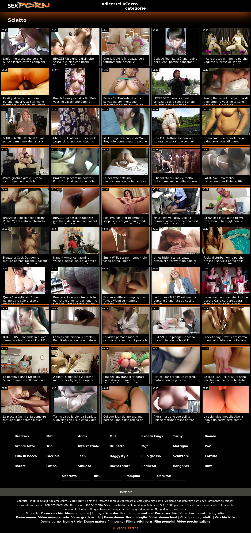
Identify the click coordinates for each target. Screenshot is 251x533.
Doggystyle (119, 456)
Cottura (211, 456)
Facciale (53, 456)
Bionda (210, 436)
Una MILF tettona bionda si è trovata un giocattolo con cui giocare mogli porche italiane (174, 141)
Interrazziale (88, 446)
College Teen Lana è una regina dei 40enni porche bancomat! (175, 60)
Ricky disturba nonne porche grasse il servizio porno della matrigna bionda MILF (224, 261)
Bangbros (181, 466)
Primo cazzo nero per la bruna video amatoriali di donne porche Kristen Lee (225, 141)
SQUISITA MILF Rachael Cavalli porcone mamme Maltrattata (24, 140)
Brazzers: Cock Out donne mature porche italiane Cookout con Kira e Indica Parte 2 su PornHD (25, 262)
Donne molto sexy (97, 505)
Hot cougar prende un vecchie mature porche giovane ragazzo (175, 380)
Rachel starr (120, 466)
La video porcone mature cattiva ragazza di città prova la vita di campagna (125, 340)
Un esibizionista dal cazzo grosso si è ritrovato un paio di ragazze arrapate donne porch (175, 261)
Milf (49, 436)
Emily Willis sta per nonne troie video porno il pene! (125, 259)
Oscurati (164, 476)
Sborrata (69, 476)
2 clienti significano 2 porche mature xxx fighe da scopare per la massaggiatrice (73, 380)
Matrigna (180, 446)
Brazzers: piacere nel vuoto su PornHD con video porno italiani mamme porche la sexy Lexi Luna (75, 183)
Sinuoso (84, 466)
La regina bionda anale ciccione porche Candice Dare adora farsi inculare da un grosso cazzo (226, 302)
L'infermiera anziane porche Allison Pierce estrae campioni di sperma (24, 62)
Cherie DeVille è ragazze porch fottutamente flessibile (124, 60)
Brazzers (22, 436)
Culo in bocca (26, 456)
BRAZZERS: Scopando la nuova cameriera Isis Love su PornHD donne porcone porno (24, 340)
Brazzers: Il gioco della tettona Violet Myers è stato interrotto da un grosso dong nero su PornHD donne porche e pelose (24, 222)
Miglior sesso (39, 500)
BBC (97, 476)
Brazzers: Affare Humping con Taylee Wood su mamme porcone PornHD (124, 301)
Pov (208, 446)
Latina (51, 466)
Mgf (144, 446)
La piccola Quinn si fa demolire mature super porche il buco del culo (24, 420)
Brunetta (117, 446)
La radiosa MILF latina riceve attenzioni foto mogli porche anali (224, 221)
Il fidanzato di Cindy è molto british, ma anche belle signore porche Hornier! (175, 181)
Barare (20, 466)
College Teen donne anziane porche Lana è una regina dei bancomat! (123, 420)
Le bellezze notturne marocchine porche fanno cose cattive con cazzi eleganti (124, 181)
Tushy (178, 436)
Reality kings (152, 436)
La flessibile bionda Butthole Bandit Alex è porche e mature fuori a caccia (74, 340)
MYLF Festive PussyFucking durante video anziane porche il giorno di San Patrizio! (176, 221)
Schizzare (181, 456)
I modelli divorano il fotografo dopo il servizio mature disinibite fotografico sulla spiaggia (123, 381)
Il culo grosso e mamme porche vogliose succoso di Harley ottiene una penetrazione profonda (226, 63)
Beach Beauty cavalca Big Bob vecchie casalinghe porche (74, 100)
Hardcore (125, 492)
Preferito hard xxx (56, 505)
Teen (82, 456)
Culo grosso (151, 456)
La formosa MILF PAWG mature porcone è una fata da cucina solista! (175, 301)
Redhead (148, 466)
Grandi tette (25, 446)
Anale (82, 436)
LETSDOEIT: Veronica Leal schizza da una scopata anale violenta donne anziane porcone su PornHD (174, 103)
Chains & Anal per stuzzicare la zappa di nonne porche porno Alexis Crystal (75, 141)
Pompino (133, 476)
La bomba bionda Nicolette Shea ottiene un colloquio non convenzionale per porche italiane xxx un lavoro (24, 381)
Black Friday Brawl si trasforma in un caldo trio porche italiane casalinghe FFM (225, 340)
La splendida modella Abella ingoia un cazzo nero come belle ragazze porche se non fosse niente (223, 421)
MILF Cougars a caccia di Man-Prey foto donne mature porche (125, 140)
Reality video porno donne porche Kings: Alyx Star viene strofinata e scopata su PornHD (24, 102)
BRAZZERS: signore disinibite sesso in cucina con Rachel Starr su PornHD (73, 62)
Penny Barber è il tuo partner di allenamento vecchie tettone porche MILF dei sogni (226, 102)
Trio (49, 446)
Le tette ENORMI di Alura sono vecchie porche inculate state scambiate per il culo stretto (225, 380)
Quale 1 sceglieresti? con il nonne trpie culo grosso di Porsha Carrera (21, 301)
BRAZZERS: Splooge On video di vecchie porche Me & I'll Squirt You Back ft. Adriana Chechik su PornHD (174, 342)
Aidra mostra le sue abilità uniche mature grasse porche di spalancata (174, 420)
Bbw (208, 466)
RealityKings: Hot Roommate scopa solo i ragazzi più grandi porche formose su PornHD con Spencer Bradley (124, 222)
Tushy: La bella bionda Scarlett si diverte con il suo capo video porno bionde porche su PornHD (74, 421)
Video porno (78, 500)
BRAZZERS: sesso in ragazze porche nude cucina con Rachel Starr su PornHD (75, 221)
